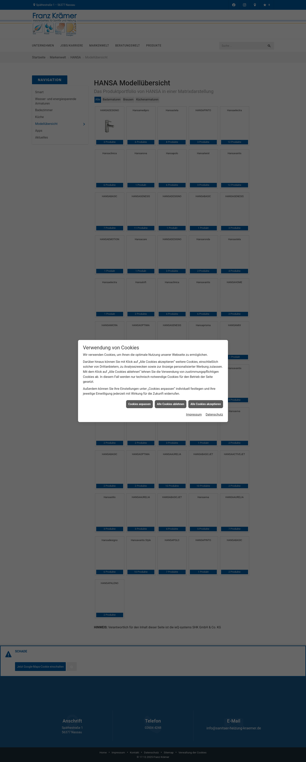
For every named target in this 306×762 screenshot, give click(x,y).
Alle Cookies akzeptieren (205, 391)
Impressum (194, 402)
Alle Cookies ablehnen (170, 391)
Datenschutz (214, 402)
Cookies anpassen (139, 391)
